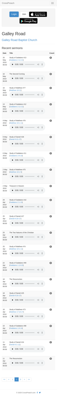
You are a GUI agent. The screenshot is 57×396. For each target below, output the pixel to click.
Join (24, 14)
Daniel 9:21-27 (15, 139)
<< (4, 379)
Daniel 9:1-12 (15, 345)
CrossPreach (8, 3)
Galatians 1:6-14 (16, 328)
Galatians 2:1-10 (16, 202)
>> (29, 379)
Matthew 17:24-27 (16, 312)
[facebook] (37, 393)
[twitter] (40, 393)
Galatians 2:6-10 (16, 156)
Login (14, 14)
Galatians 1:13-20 (16, 265)
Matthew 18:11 (15, 90)
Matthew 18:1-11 (16, 123)
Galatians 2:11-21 (16, 60)
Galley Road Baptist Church (19, 40)
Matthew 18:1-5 (15, 172)
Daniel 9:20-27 (15, 219)
